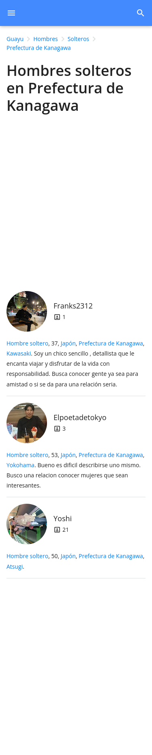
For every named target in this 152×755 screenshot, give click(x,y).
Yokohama (20, 465)
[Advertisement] (76, 200)
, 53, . (75, 470)
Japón (68, 343)
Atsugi (14, 566)
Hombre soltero (27, 343)
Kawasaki (18, 353)
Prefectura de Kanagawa (111, 343)
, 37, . (75, 363)
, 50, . (75, 561)
